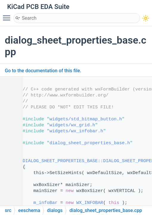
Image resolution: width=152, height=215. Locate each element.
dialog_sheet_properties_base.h (89, 143)
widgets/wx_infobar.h (76, 131)
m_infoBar (45, 202)
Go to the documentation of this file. (43, 70)
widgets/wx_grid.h (72, 125)
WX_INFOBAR (89, 202)
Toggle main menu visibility (8, 15)
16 (8, 161)
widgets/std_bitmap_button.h (85, 119)
